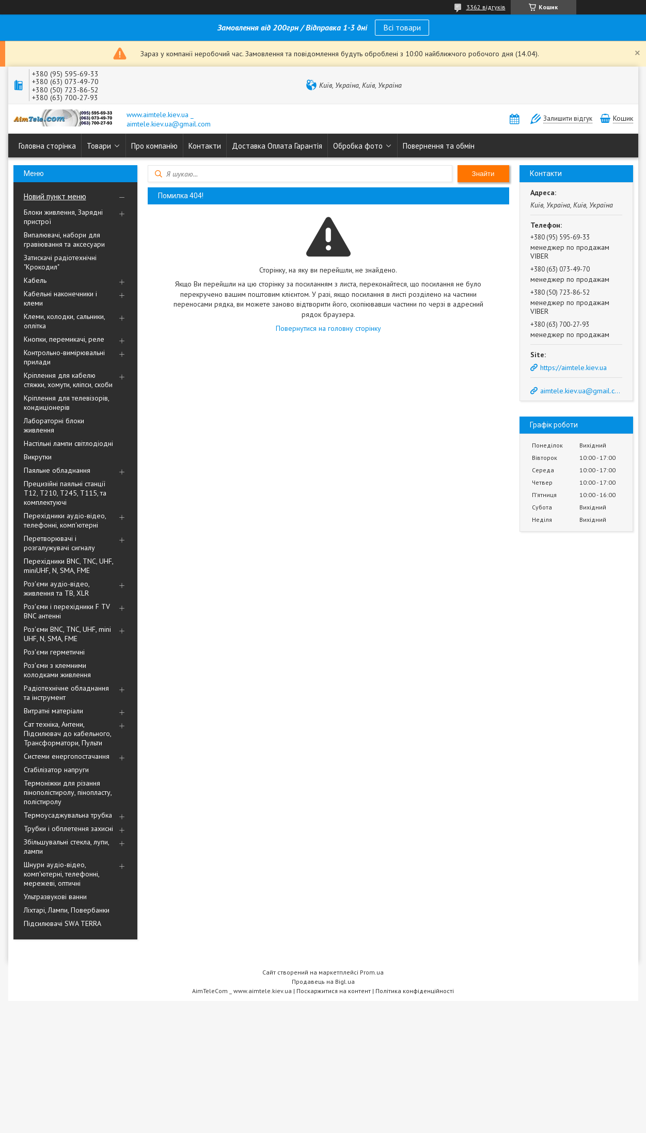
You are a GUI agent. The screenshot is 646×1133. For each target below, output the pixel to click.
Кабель (35, 280)
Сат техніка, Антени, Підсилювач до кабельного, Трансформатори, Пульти (67, 733)
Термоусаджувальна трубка (68, 815)
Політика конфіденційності (414, 991)
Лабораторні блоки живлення (54, 425)
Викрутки (38, 456)
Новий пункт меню (55, 196)
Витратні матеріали (53, 710)
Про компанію (154, 146)
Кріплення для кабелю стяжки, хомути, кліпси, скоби (68, 380)
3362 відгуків (486, 7)
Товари (99, 146)
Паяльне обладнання (57, 470)
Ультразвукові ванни (55, 896)
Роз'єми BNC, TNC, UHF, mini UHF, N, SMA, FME (67, 634)
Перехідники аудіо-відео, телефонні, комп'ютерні (65, 520)
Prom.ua (372, 972)
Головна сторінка (47, 146)
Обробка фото (358, 146)
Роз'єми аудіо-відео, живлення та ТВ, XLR (56, 588)
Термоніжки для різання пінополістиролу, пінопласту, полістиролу (68, 792)
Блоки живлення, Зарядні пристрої (63, 217)
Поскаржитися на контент (333, 991)
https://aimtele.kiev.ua (573, 367)
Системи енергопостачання (66, 756)
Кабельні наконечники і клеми (60, 298)
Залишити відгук (567, 118)
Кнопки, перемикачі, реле (64, 339)
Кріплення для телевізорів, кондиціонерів (66, 402)
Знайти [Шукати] (483, 174)
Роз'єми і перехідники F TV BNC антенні (67, 611)
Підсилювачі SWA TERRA (62, 923)
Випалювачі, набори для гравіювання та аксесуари (64, 239)
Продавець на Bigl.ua (323, 981)
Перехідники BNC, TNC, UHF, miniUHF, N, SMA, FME (68, 565)
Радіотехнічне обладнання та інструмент (66, 692)
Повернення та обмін (439, 146)
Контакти (204, 146)
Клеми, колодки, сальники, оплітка (64, 321)
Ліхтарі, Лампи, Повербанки (66, 910)
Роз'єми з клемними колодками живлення (57, 670)
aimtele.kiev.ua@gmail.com (580, 390)
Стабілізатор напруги (56, 769)
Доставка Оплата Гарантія (277, 146)
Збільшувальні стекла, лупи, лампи (66, 846)
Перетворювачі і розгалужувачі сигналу (59, 543)
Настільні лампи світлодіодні (68, 443)
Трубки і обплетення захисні (68, 828)
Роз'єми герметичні (54, 652)
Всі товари (402, 27)
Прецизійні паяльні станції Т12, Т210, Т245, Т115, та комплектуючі (65, 493)
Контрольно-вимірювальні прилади (64, 357)
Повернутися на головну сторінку (328, 328)
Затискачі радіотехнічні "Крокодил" (60, 262)
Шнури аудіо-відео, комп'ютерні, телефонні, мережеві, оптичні (61, 874)
